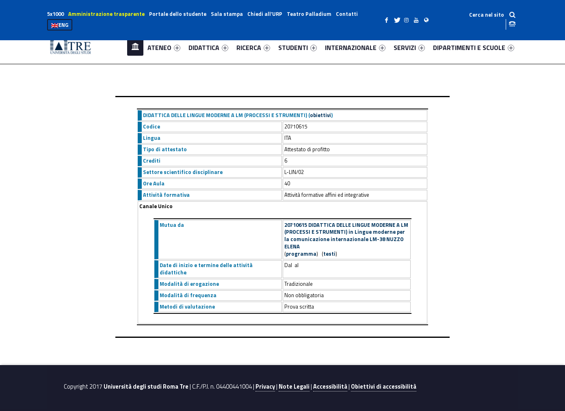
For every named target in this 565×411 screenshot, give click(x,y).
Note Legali (294, 386)
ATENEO (163, 47)
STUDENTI (297, 47)
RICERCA (253, 47)
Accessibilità (330, 386)
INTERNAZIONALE (355, 47)
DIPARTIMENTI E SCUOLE (473, 47)
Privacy (265, 386)
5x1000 (55, 14)
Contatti (347, 14)
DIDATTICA (208, 47)
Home (135, 47)
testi (329, 254)
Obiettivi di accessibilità (383, 386)
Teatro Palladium (309, 14)
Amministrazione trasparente (106, 14)
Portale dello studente (177, 14)
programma (301, 254)
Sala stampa (227, 14)
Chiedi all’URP (264, 14)
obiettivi (320, 115)
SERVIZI (409, 47)
